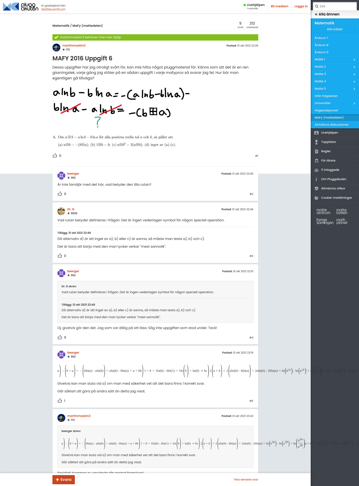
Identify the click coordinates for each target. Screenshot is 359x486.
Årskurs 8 (322, 45)
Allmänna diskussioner (332, 125)
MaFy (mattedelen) (87, 26)
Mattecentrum (53, 9)
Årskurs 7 (321, 38)
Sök (317, 6)
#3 (251, 256)
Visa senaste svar (246, 479)
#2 (251, 194)
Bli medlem (280, 6)
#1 (256, 156)
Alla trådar (335, 29)
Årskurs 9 (321, 52)
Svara (65, 479)
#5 (251, 401)
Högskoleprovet (326, 110)
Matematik (60, 26)
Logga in (301, 6)
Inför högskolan (326, 96)
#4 (251, 338)
